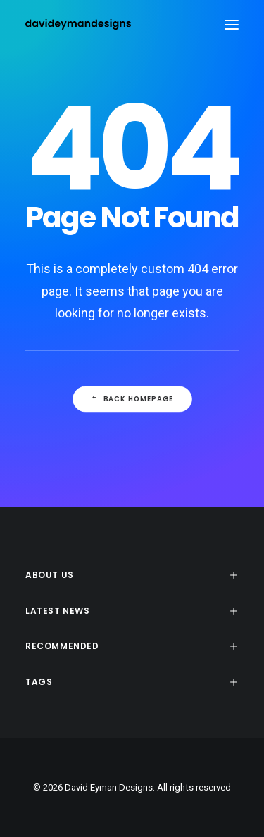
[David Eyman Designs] (78, 24)
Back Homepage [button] (131, 398)
